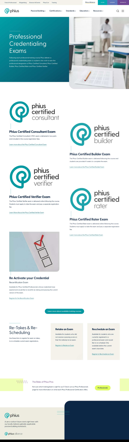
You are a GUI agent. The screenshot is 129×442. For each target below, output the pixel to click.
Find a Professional (10, 2)
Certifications (55, 11)
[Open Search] (117, 11)
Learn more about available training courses (64, 311)
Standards (70, 11)
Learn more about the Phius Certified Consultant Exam (28, 144)
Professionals (103, 388)
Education (84, 11)
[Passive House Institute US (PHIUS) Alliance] (13, 433)
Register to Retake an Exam (64, 345)
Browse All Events (34, 2)
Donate (123, 2)
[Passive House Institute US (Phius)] (12, 11)
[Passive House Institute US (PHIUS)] (12, 415)
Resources (97, 11)
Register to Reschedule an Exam (103, 354)
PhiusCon (46, 2)
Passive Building (37, 11)
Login (112, 2)
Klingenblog (23, 2)
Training (54, 2)
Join (102, 2)
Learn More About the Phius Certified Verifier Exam (26, 212)
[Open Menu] (122, 11)
